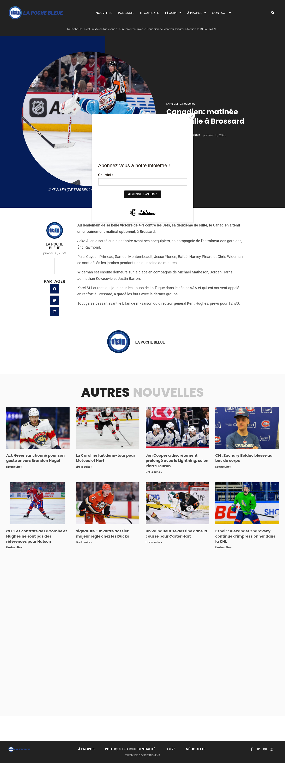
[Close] (192, 115)
